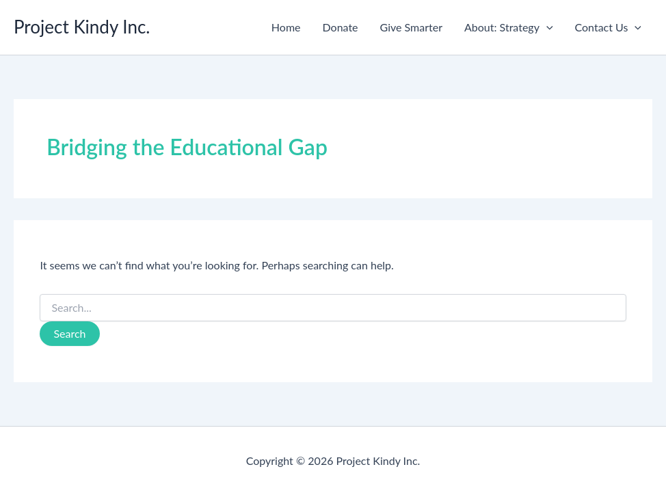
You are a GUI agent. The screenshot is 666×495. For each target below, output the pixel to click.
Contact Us (608, 27)
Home (286, 27)
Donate (340, 27)
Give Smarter (411, 27)
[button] (546, 27)
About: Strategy (508, 27)
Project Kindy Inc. (82, 27)
